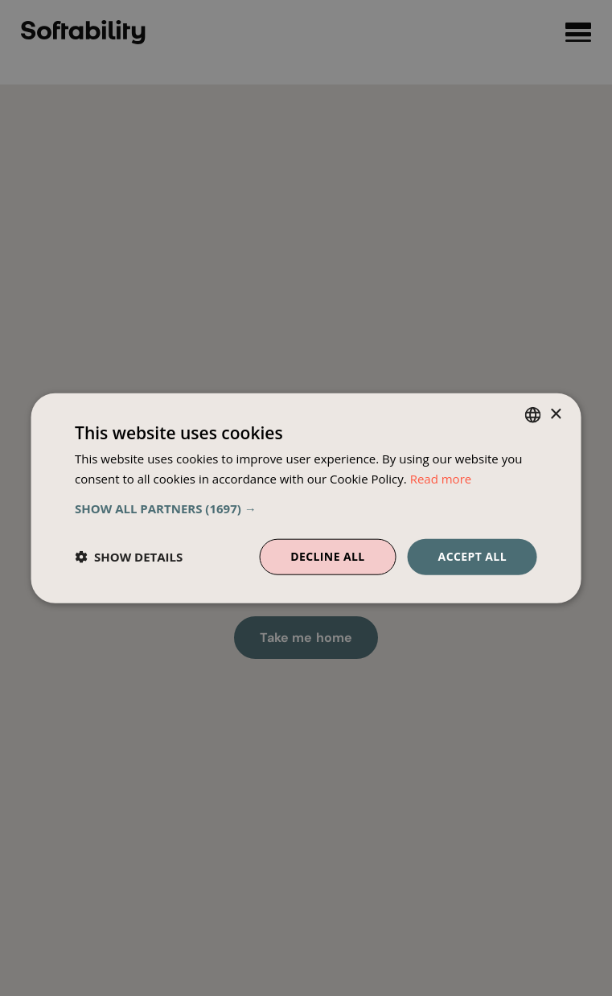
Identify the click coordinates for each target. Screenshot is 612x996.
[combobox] (533, 415)
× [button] (555, 414)
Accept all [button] (472, 556)
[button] (306, 508)
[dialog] (306, 498)
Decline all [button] (327, 556)
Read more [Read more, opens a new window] (441, 479)
